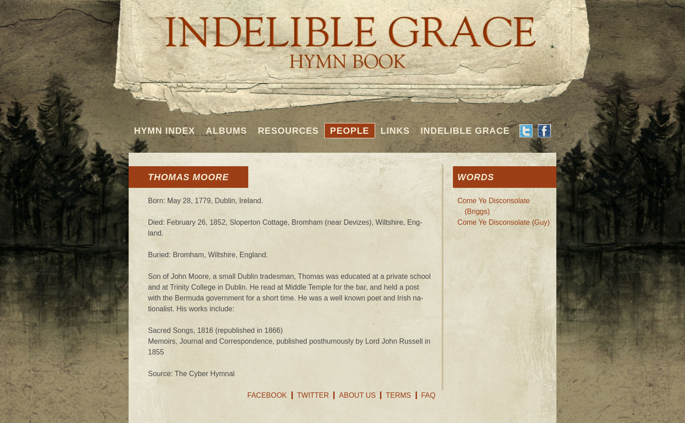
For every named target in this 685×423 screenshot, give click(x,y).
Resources (288, 131)
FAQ (428, 395)
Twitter (313, 395)
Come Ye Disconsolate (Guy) (503, 222)
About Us (357, 395)
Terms (398, 395)
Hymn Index (164, 131)
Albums (226, 131)
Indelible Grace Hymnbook (342, 36)
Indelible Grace (465, 131)
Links (395, 131)
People (349, 131)
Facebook (267, 395)
